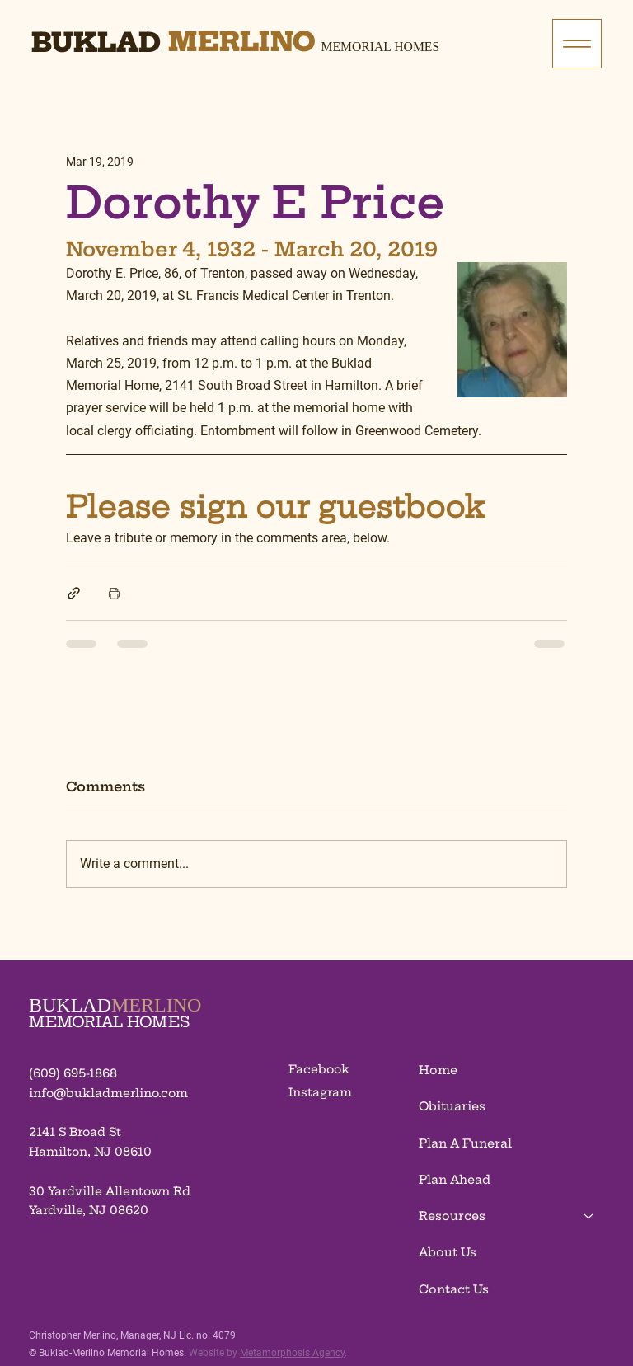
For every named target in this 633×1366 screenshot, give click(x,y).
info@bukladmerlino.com (108, 1093)
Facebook (318, 1069)
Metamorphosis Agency (292, 1353)
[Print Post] (114, 593)
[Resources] (589, 1216)
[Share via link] (74, 593)
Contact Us (454, 1289)
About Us (447, 1252)
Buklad (96, 42)
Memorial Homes (380, 47)
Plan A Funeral (465, 1143)
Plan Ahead (454, 1179)
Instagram (320, 1092)
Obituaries (452, 1106)
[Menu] (577, 43)
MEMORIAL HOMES (109, 1021)
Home (438, 1070)
